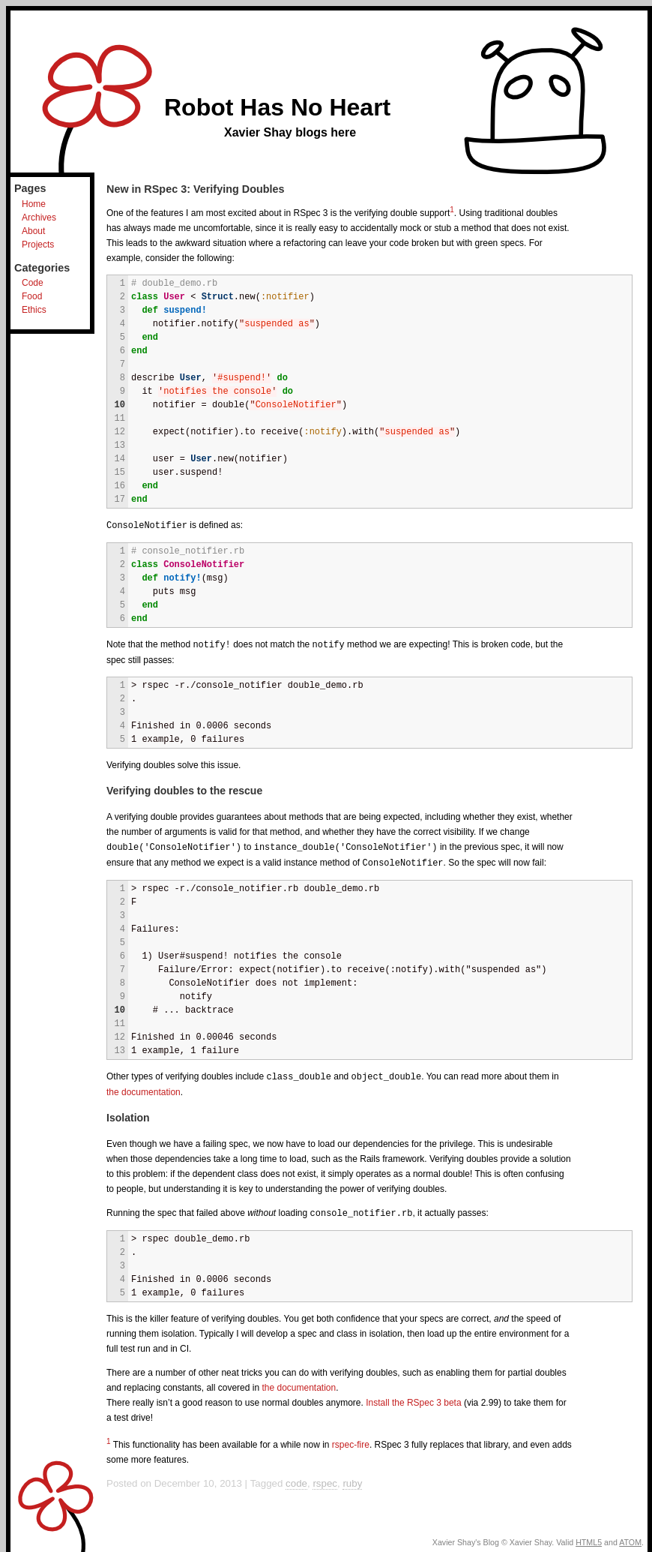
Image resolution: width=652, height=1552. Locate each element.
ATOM (630, 1537)
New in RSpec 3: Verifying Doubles (195, 189)
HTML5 (589, 1537)
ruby (352, 1478)
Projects (38, 244)
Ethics (34, 310)
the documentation (143, 1088)
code (296, 1478)
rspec (325, 1478)
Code (32, 283)
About (33, 231)
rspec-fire (350, 1440)
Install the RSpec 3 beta (413, 1398)
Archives (39, 217)
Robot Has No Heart (277, 107)
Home (34, 204)
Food (32, 296)
